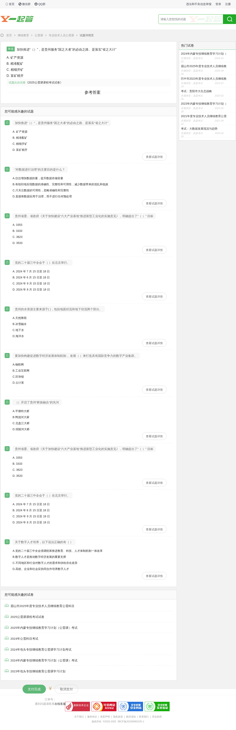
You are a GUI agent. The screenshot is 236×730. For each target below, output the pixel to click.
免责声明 (105, 716)
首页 (10, 4)
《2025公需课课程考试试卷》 (44, 82)
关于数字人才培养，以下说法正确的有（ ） (44, 542)
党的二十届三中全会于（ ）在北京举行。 (42, 262)
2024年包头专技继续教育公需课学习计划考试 (38, 649)
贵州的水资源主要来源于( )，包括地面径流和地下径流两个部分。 (58, 309)
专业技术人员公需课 (61, 35)
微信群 (25, 4)
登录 (218, 4)
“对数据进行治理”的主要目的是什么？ (40, 169)
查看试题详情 (154, 156)
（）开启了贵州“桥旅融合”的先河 (37, 402)
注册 (228, 4)
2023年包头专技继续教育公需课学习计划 (35, 671)
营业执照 (157, 716)
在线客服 (60, 703)
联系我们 (144, 716)
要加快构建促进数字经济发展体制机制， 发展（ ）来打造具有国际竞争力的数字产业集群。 (76, 355)
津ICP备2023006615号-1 (130, 721)
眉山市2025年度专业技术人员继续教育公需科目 (40, 606)
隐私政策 (118, 716)
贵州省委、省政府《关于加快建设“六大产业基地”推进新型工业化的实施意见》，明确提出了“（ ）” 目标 (84, 216)
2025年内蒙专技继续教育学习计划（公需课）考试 (41, 627)
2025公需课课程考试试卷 (24, 617)
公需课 (39, 35)
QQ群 (40, 4)
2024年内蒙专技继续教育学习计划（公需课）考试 (41, 660)
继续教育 (23, 35)
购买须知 (131, 716)
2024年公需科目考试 (21, 638)
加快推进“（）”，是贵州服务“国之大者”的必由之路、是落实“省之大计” (61, 123)
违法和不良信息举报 (198, 4)
